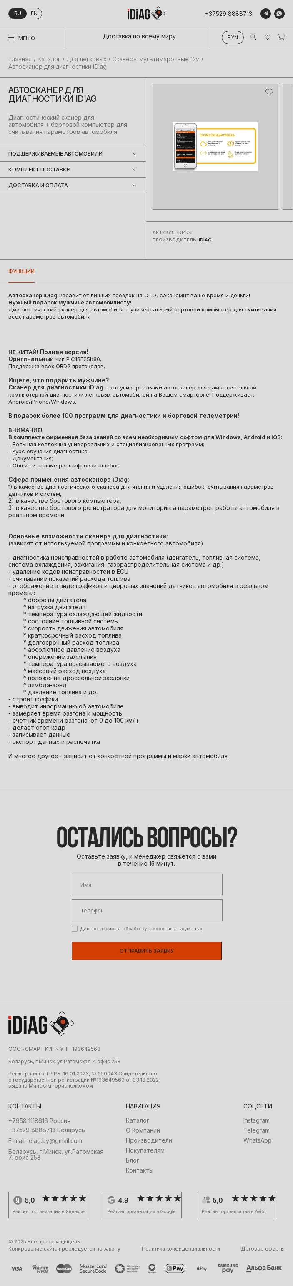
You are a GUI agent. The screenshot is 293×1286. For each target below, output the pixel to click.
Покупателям (145, 1150)
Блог (132, 1160)
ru (17, 13)
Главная (20, 59)
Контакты (139, 1170)
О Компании (143, 1130)
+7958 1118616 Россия (39, 1121)
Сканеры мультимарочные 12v (155, 59)
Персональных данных (175, 929)
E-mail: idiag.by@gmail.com (45, 1141)
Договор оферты (263, 1248)
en (34, 13)
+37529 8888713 (228, 13)
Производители (149, 1140)
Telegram (256, 1130)
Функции (21, 271)
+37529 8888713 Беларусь (46, 1130)
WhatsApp (257, 1140)
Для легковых (86, 59)
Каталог (49, 59)
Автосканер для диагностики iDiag (57, 66)
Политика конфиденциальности (181, 1248)
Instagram (256, 1120)
